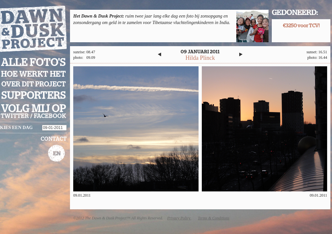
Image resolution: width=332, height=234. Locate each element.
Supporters (33, 96)
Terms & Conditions (213, 218)
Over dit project (33, 84)
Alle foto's (33, 63)
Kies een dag (16, 127)
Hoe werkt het (33, 74)
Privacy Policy (179, 218)
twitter (15, 116)
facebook (50, 116)
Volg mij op (33, 109)
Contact (54, 139)
